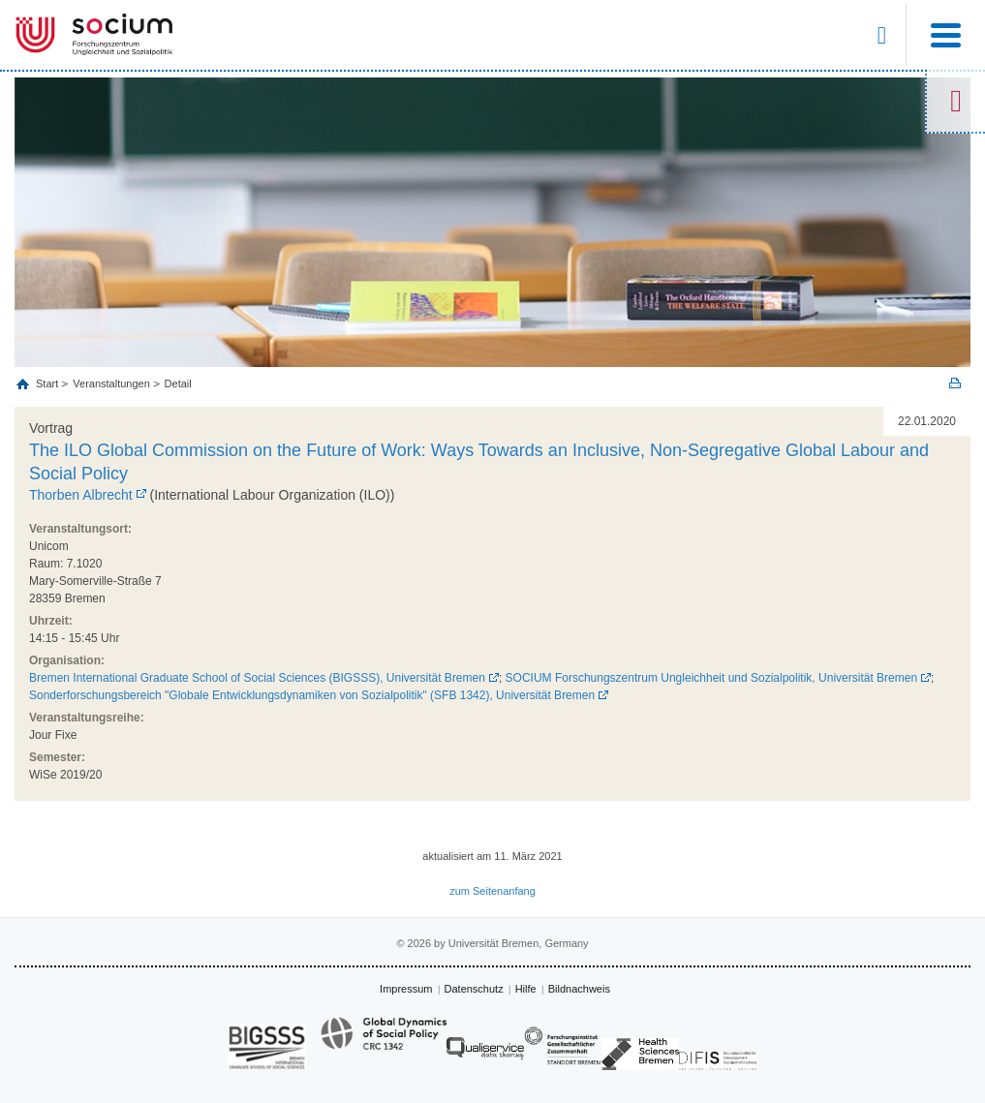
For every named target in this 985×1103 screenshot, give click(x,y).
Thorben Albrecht (81, 495)
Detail (178, 383)
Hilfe (526, 989)
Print (955, 383)
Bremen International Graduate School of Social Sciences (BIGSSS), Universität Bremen (257, 678)
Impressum (406, 989)
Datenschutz (474, 989)
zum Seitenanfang (492, 891)
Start (48, 383)
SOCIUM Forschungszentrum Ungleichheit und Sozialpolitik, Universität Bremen (712, 678)
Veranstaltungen (111, 383)
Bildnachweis (579, 989)
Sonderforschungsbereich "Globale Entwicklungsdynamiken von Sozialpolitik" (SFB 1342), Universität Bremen (312, 695)
